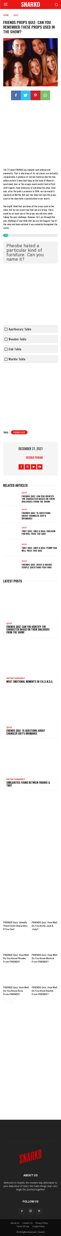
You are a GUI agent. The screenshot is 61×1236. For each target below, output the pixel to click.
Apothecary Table (20, 329)
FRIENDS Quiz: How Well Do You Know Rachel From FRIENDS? (44, 991)
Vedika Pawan (34, 457)
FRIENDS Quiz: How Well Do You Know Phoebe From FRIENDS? (16, 958)
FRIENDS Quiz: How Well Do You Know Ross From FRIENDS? (16, 991)
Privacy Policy (41, 1223)
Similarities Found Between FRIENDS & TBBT (28, 784)
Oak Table (15, 349)
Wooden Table (17, 339)
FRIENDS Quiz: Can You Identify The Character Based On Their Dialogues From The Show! (38, 498)
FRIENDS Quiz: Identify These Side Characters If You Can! (15, 926)
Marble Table (17, 359)
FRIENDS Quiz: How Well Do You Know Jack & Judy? (44, 926)
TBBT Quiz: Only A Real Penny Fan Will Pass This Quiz (39, 549)
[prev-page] (5, 1001)
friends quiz (19, 432)
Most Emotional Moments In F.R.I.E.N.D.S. (29, 681)
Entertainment (15, 678)
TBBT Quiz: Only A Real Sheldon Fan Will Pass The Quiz (38, 532)
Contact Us (27, 1223)
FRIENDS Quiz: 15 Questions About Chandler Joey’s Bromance (36, 515)
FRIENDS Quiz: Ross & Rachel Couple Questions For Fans (37, 566)
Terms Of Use (22, 1226)
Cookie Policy (38, 1226)
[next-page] (10, 1001)
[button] (56, 4)
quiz (16, 15)
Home (6, 15)
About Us (15, 1223)
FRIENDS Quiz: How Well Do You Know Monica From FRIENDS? (44, 958)
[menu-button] (5, 4)
